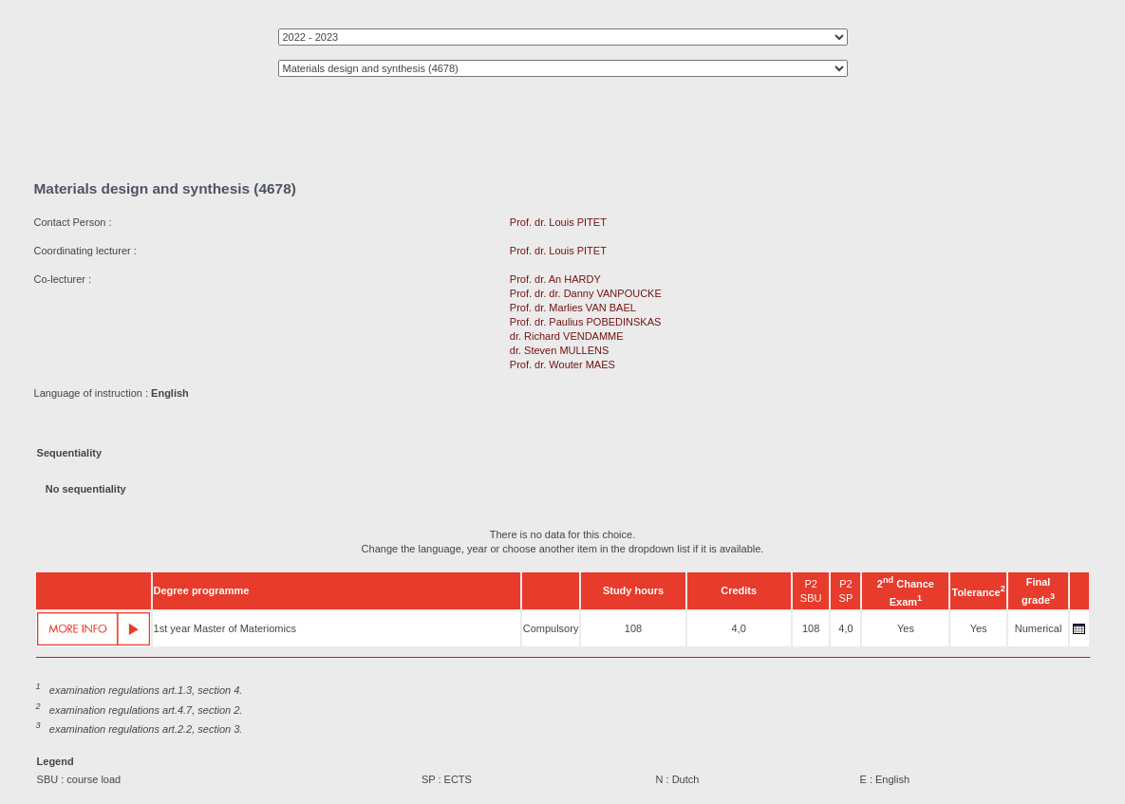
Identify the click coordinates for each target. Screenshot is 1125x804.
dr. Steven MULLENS (559, 350)
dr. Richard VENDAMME (567, 336)
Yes (905, 628)
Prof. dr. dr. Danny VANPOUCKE (586, 293)
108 (633, 628)
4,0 (739, 628)
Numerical (1038, 628)
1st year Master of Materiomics (225, 628)
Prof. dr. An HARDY (555, 279)
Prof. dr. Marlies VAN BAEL (573, 307)
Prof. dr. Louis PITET (558, 222)
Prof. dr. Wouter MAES (562, 364)
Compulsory (551, 628)
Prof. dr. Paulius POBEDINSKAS (586, 321)
